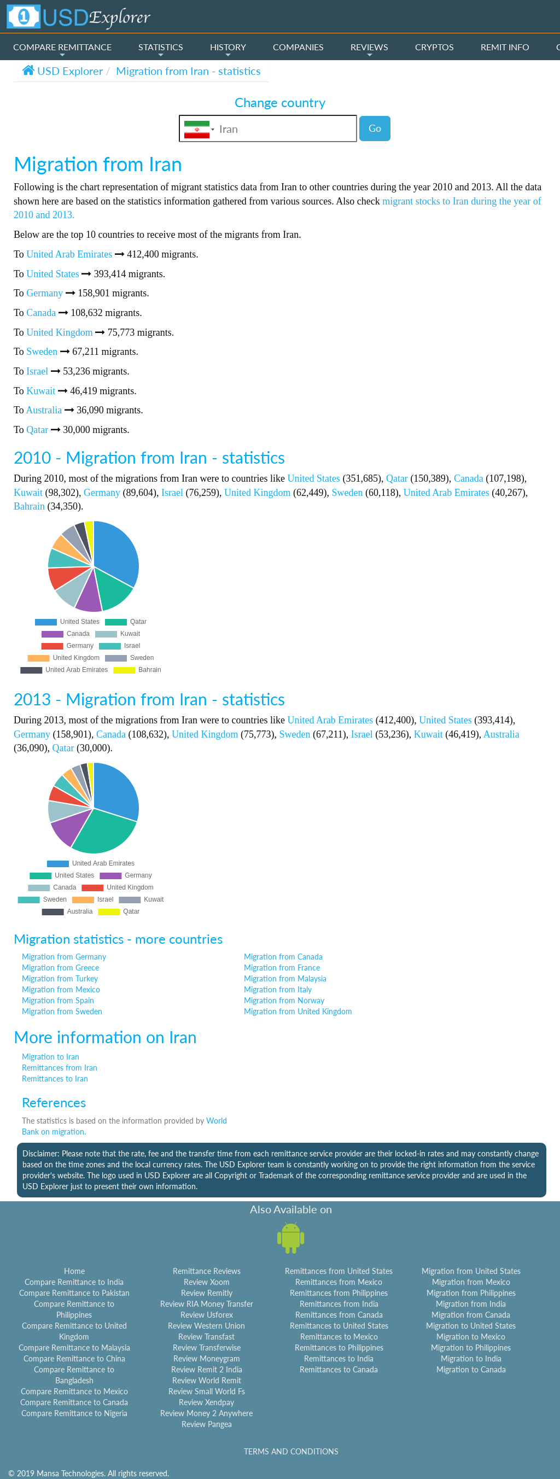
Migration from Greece (60, 967)
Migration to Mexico (470, 1336)
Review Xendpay (206, 1402)
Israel (37, 371)
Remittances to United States (339, 1325)
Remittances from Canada (339, 1314)
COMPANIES (298, 47)
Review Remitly (206, 1292)
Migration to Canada (471, 1369)
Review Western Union (206, 1325)
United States (52, 273)
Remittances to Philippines (339, 1347)
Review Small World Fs (206, 1391)
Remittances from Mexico (338, 1282)
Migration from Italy (278, 989)
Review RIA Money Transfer (206, 1303)
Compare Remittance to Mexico (74, 1391)
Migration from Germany (64, 956)
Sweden (41, 351)
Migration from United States (471, 1271)
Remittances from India (339, 1303)
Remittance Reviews (207, 1271)
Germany (44, 293)
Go (375, 128)
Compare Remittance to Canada (74, 1402)
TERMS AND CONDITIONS (291, 1451)
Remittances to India (339, 1358)
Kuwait (40, 390)
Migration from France (282, 967)
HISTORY (228, 50)
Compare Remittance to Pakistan (74, 1292)
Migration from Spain (58, 1000)
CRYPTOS (434, 47)
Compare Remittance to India (74, 1282)
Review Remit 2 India (206, 1369)
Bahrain (29, 506)
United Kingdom (59, 332)
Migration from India (471, 1303)
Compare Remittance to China (74, 1358)
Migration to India (471, 1358)
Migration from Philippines (471, 1292)
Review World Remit (206, 1380)
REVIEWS (369, 50)
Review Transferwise (207, 1347)
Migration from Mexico (61, 989)
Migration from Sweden (62, 1011)
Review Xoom (207, 1282)
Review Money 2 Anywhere (206, 1413)
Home (74, 1271)
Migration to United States (471, 1325)
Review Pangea (207, 1424)
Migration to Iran (50, 1056)
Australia (44, 410)
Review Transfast (206, 1336)
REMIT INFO (505, 47)
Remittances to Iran (55, 1078)
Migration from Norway (284, 1000)
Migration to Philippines (471, 1347)
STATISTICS (160, 50)
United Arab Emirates (69, 254)
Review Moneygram (206, 1358)
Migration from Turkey (60, 978)
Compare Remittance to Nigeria (74, 1413)
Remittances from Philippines (339, 1292)
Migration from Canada (283, 956)
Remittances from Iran (59, 1067)
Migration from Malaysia (285, 978)
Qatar (37, 429)
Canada (41, 312)
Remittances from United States (339, 1271)
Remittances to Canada (339, 1369)
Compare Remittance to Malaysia (74, 1347)
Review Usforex (206, 1314)
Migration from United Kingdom (298, 1011)
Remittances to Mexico (339, 1336)
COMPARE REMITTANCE (62, 50)
